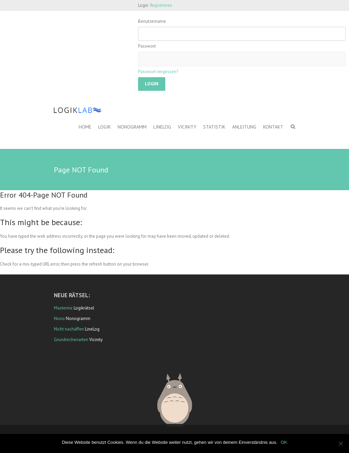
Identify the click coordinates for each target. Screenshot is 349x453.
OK (284, 442)
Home (85, 127)
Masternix (63, 308)
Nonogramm (132, 127)
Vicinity (187, 127)
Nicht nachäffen (69, 329)
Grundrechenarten (71, 339)
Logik (104, 127)
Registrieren (161, 5)
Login (143, 5)
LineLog (162, 127)
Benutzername (152, 21)
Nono (59, 318)
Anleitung (244, 127)
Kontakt (273, 127)
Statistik (214, 127)
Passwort (147, 46)
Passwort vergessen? (158, 71)
